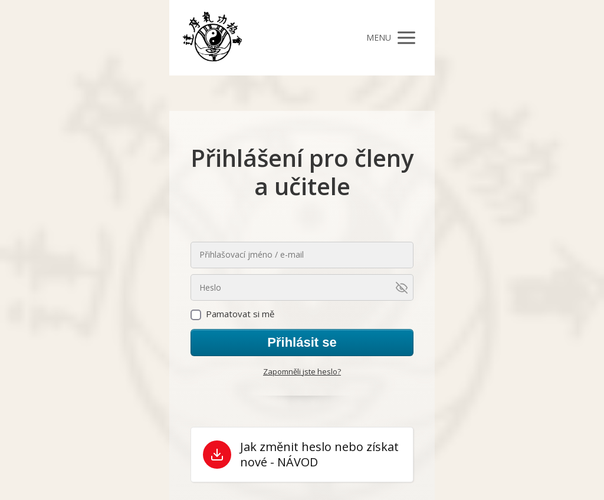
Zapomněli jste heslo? (302, 371)
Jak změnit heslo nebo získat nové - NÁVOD (319, 454)
